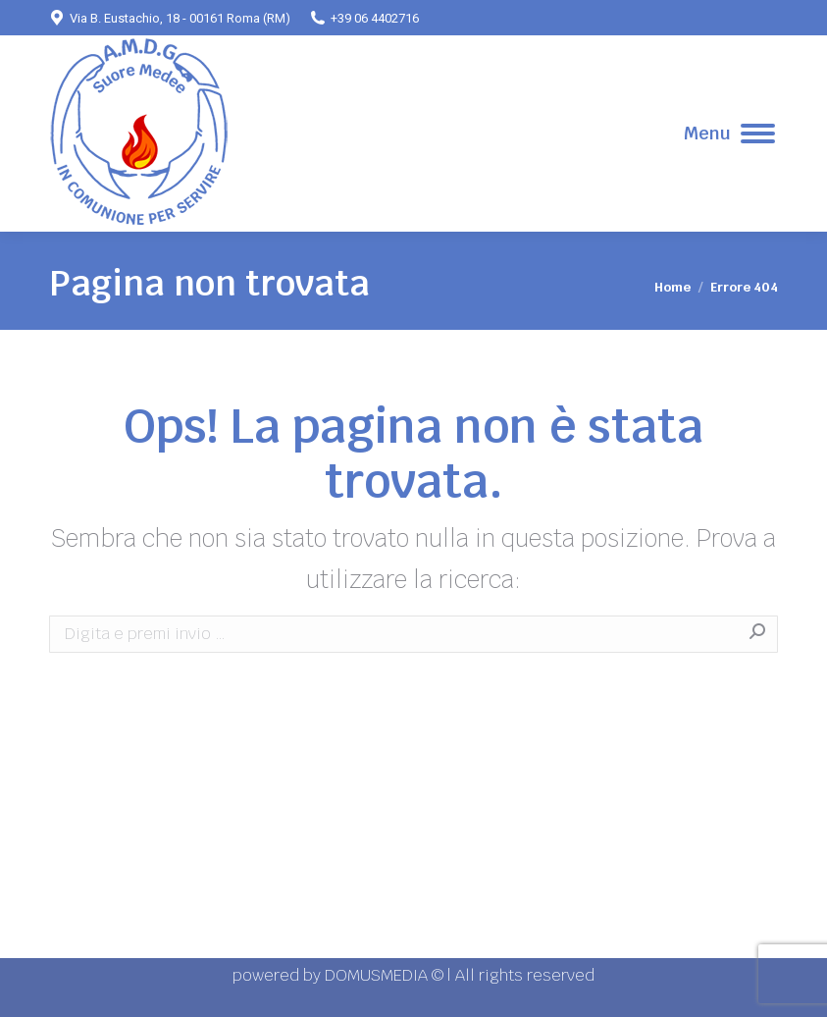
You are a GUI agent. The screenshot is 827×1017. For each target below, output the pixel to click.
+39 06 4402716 (364, 18)
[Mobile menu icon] (729, 133)
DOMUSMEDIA (378, 975)
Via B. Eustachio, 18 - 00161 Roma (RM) (169, 18)
